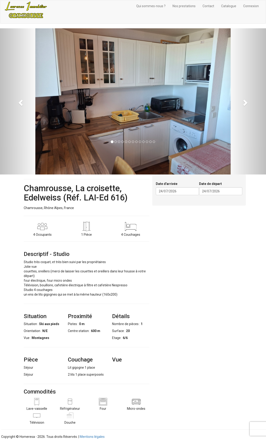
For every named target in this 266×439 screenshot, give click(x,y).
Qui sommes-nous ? (151, 6)
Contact (208, 6)
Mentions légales (92, 437)
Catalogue (228, 6)
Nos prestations (184, 6)
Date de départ (210, 184)
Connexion (251, 6)
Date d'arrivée (166, 184)
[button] (20, 101)
